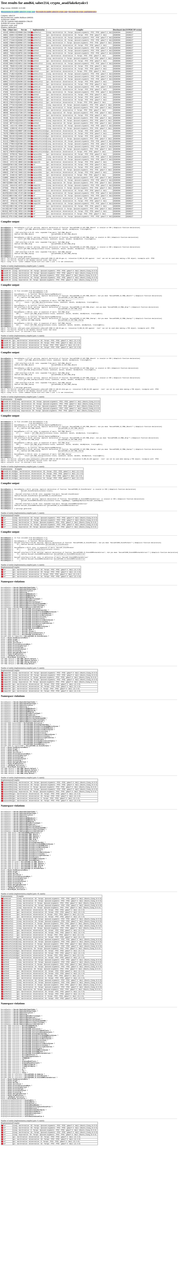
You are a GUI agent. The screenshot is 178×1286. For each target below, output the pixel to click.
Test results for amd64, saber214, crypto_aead (51, 12)
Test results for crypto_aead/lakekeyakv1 (82, 12)
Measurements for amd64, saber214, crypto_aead (18, 12)
